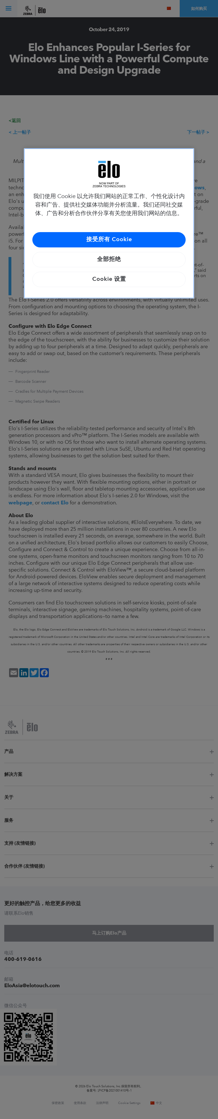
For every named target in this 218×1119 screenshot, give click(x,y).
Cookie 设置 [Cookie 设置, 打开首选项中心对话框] (109, 279)
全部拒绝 (109, 259)
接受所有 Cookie (109, 240)
